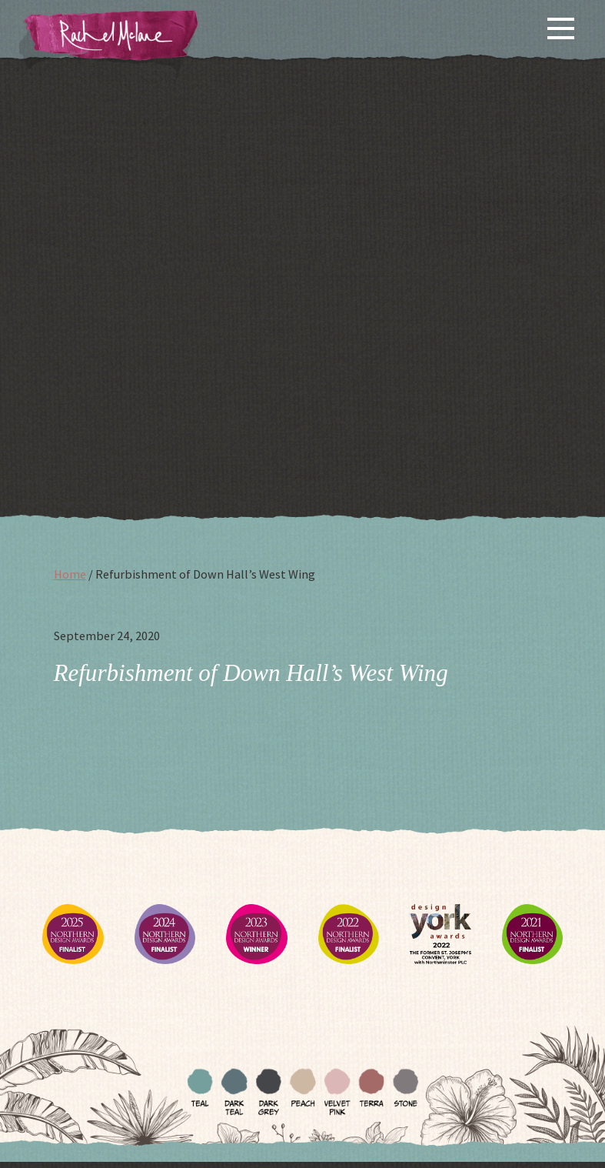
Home (70, 574)
